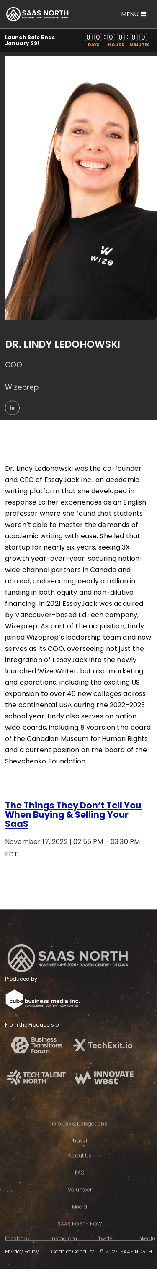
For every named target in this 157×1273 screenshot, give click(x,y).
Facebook (17, 1249)
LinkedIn (145, 1249)
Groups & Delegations (79, 1134)
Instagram (64, 1249)
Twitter (106, 1249)
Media (79, 1217)
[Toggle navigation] (134, 14)
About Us (79, 1166)
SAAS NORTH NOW (79, 1234)
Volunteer (80, 1200)
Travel (79, 1151)
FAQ (80, 1183)
